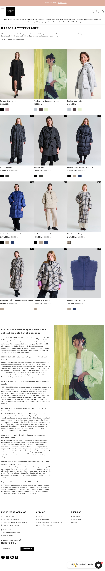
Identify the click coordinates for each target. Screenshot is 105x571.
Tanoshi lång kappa (7, 101)
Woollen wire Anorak (42, 300)
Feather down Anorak (42, 234)
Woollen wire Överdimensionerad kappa (16, 300)
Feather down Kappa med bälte (80, 167)
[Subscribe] (27, 549)
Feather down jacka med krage (46, 101)
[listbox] (17, 109)
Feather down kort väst (76, 300)
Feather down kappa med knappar (14, 234)
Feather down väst (74, 101)
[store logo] (10, 11)
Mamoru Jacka (40, 167)
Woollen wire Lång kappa (77, 234)
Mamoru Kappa (6, 167)
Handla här (62, 3)
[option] (2, 109)
